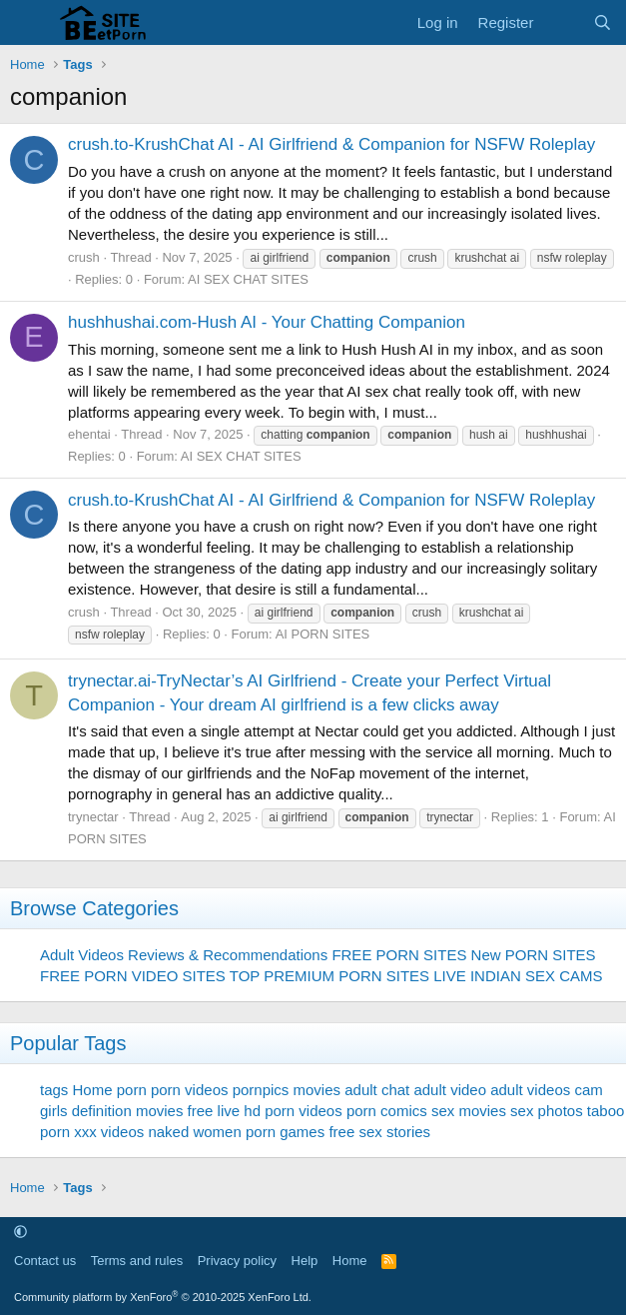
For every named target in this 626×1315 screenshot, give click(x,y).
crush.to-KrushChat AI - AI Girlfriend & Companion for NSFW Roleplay (331, 144)
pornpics (261, 1089)
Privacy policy (237, 1260)
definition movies (128, 1110)
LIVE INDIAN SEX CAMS (517, 975)
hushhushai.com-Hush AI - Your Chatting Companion (266, 322)
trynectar (93, 816)
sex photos (546, 1110)
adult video (449, 1089)
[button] (20, 1231)
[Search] (602, 22)
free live (214, 1110)
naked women (194, 1131)
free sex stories (379, 1131)
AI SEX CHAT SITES (248, 279)
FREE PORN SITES (398, 954)
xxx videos (109, 1131)
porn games (285, 1131)
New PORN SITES (533, 954)
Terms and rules (137, 1260)
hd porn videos (292, 1110)
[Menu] (27, 23)
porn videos (190, 1089)
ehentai (89, 434)
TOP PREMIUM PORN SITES (329, 975)
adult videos (530, 1089)
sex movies (468, 1110)
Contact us (45, 1260)
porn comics (386, 1110)
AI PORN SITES (323, 634)
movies (317, 1089)
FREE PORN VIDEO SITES (133, 975)
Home (349, 1260)
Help (305, 1260)
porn (132, 1089)
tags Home (76, 1089)
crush (84, 257)
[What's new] (562, 22)
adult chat (376, 1089)
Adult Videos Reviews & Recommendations (183, 954)
